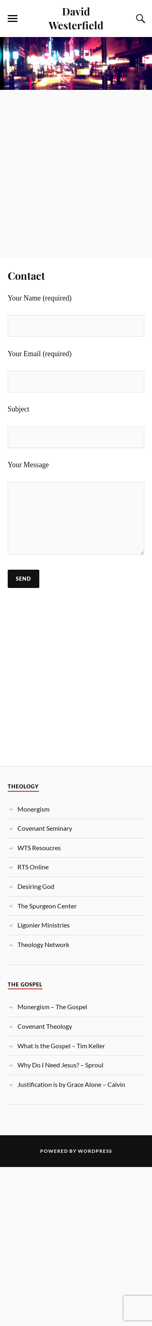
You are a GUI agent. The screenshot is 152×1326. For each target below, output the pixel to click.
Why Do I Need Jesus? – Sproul (60, 1065)
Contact (26, 275)
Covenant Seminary (44, 828)
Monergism (33, 809)
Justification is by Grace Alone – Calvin (71, 1084)
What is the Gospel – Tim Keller (61, 1045)
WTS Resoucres (39, 847)
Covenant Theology (44, 1026)
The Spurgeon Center (47, 906)
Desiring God (35, 886)
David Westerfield (76, 18)
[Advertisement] (76, 169)
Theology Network (43, 944)
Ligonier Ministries (43, 925)
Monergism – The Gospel (52, 1006)
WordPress (95, 1151)
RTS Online (33, 867)
